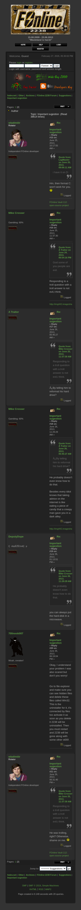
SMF (24, 885)
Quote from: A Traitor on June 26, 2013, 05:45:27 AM (65, 448)
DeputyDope (15, 536)
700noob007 (15, 633)
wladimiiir (14, 122)
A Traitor (13, 311)
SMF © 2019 (35, 885)
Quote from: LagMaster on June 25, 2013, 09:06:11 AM (65, 162)
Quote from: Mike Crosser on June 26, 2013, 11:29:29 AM (65, 576)
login (19, 62)
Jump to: (34, 868)
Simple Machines (50, 885)
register (29, 62)
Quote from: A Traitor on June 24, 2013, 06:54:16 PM (65, 252)
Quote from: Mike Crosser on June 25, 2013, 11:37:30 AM (65, 351)
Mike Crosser (16, 212)
